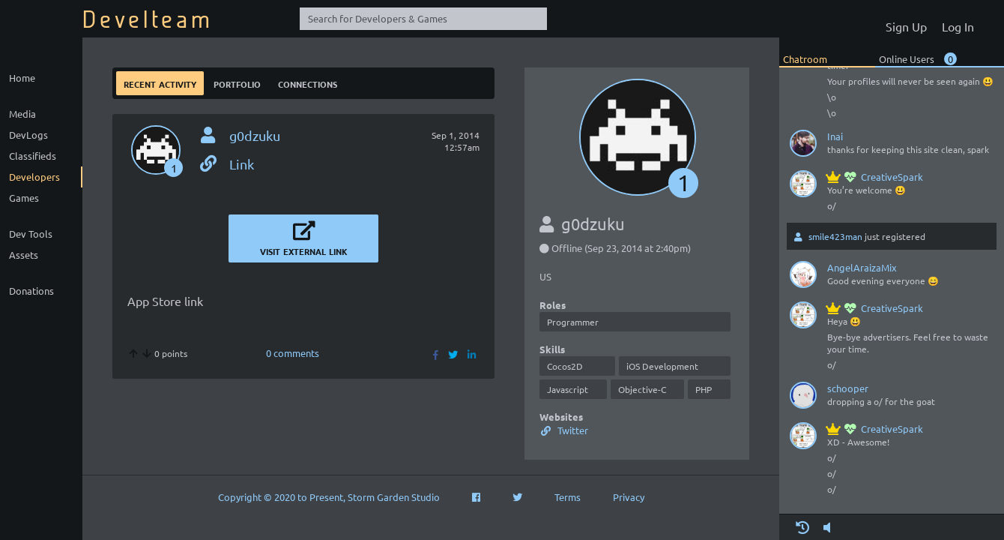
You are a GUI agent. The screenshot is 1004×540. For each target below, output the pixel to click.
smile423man (835, 236)
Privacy (628, 496)
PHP (703, 389)
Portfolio (237, 83)
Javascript (567, 389)
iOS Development (662, 366)
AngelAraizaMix (862, 267)
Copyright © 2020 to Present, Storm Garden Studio (329, 496)
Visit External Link (303, 238)
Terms (567, 496)
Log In (958, 26)
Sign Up (906, 26)
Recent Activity (160, 83)
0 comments (292, 352)
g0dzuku (254, 135)
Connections (307, 83)
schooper (847, 388)
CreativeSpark (875, 176)
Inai (835, 136)
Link (226, 164)
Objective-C (642, 389)
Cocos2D (565, 366)
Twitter (563, 430)
